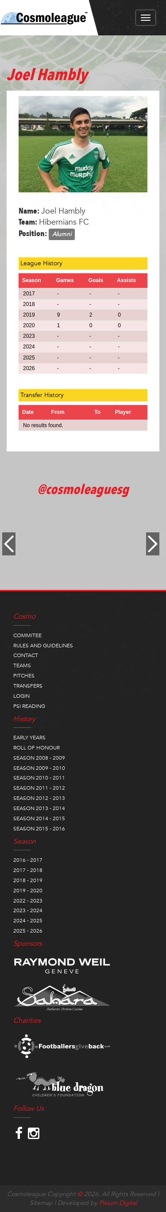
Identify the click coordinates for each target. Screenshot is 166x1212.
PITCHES (24, 675)
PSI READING (29, 706)
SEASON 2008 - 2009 (39, 757)
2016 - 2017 (27, 860)
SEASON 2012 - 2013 (39, 798)
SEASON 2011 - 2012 (39, 787)
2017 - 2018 (27, 870)
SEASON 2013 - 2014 (39, 808)
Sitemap (41, 1203)
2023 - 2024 (27, 910)
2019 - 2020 (27, 890)
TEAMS (22, 665)
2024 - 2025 (27, 920)
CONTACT (25, 655)
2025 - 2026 (27, 930)
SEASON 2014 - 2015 (39, 818)
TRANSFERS (27, 685)
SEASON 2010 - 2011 (39, 777)
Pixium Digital (118, 1203)
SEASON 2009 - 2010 (39, 768)
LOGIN (21, 696)
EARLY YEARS (29, 737)
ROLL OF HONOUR (36, 747)
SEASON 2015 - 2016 (39, 828)
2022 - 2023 (27, 900)
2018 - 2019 (27, 880)
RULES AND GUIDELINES (43, 645)
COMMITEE (27, 635)
